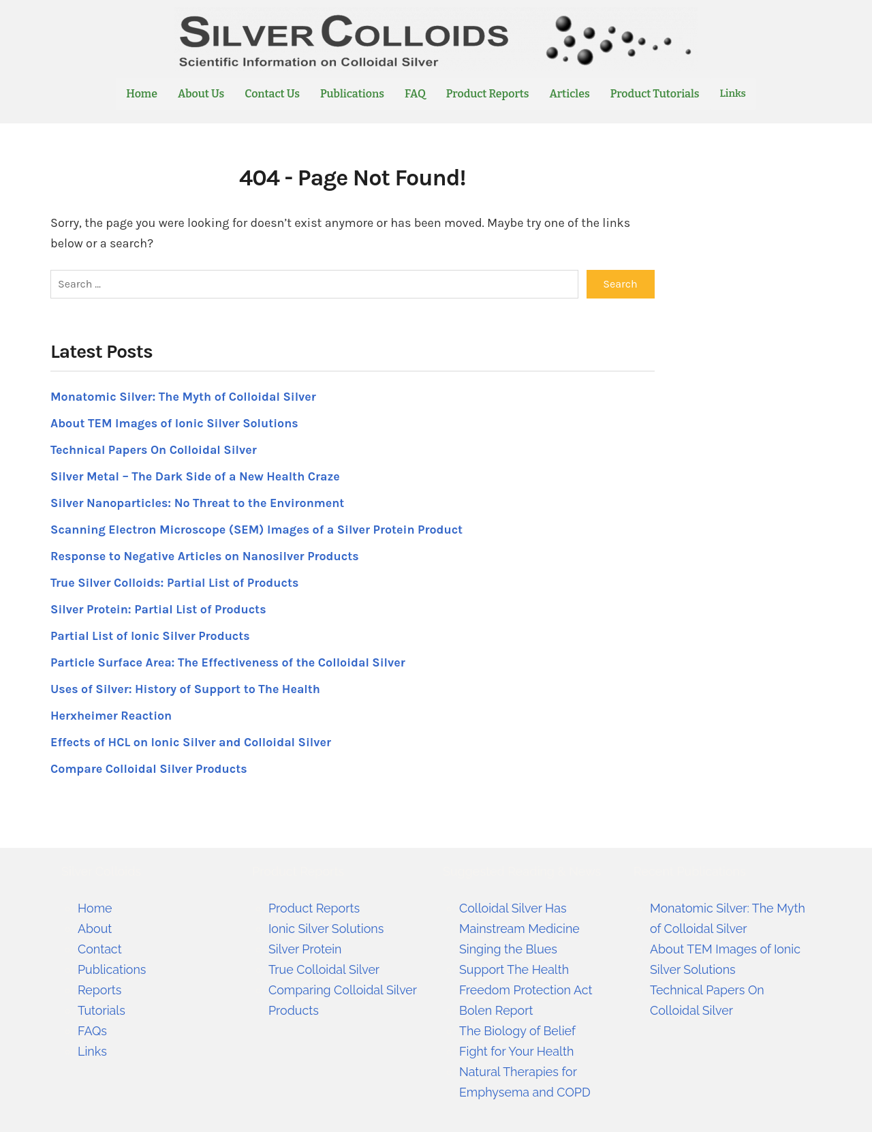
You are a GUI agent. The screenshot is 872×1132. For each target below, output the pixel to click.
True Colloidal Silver (324, 969)
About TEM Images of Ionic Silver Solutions (175, 422)
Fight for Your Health (517, 1050)
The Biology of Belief (517, 1030)
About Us (201, 93)
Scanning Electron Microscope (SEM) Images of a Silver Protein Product (258, 528)
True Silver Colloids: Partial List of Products (175, 582)
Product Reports (487, 93)
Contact (100, 948)
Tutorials (101, 1010)
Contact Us (272, 93)
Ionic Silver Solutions (326, 928)
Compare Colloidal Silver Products (149, 768)
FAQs (92, 1030)
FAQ (415, 93)
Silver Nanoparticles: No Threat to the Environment (198, 502)
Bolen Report (496, 1010)
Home (141, 93)
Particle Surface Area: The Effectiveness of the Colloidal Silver (229, 661)
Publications (352, 93)
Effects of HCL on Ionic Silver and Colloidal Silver (192, 741)
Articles (570, 93)
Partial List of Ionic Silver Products (150, 635)
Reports (100, 989)
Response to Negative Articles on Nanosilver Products (206, 555)
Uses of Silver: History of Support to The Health (186, 688)
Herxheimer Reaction (111, 714)
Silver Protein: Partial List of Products (159, 608)
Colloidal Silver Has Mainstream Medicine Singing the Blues (519, 927)
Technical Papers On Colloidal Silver (154, 449)
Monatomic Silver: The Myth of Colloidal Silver (184, 395)
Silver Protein (305, 948)
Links (733, 94)
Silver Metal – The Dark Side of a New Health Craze (196, 475)
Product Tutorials (655, 93)
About (95, 928)
